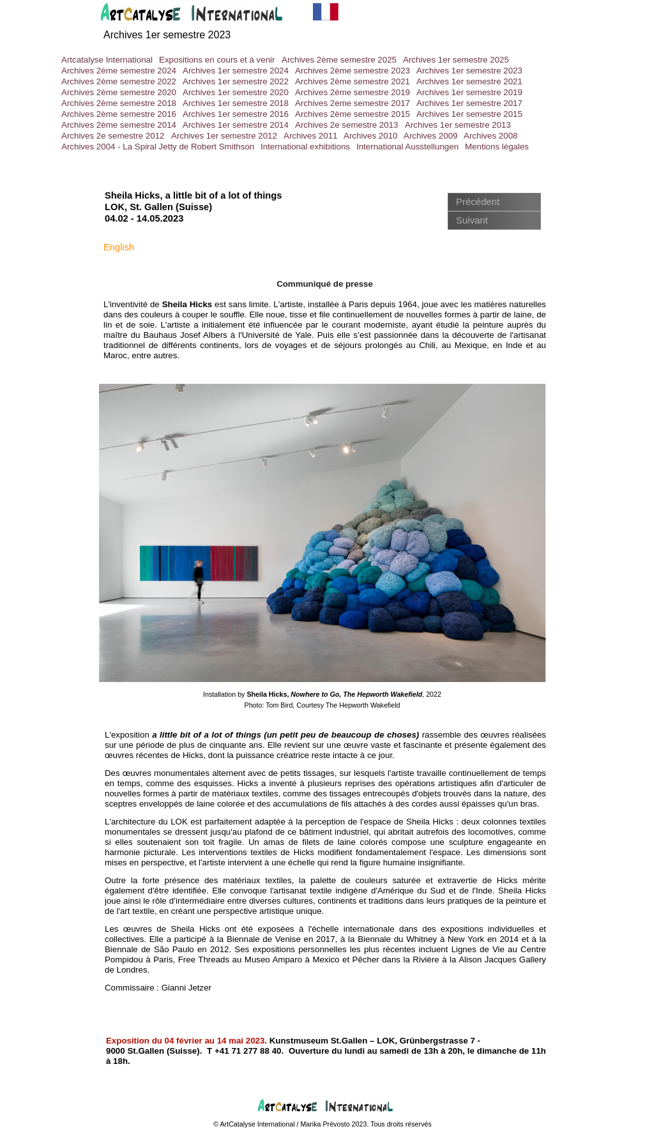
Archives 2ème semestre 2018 (118, 103)
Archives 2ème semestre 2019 (352, 92)
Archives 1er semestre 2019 (469, 92)
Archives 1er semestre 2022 (236, 81)
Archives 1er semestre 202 (164, 34)
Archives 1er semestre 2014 (236, 125)
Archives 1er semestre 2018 (236, 103)
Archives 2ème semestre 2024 (118, 70)
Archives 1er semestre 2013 (458, 125)
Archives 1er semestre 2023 (469, 70)
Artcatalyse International (107, 60)
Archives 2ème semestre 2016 (118, 114)
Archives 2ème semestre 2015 (352, 114)
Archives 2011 (310, 135)
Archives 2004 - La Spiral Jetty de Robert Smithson (157, 146)
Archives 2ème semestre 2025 (339, 60)
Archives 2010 (370, 135)
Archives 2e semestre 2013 (346, 125)
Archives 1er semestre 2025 (456, 60)
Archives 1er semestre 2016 (236, 114)
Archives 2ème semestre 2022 (118, 81)
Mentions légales (497, 146)
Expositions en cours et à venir (217, 60)
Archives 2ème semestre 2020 (118, 92)
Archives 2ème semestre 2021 (352, 81)
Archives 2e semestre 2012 (113, 135)
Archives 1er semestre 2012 (224, 135)
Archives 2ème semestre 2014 (118, 125)
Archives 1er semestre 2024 (236, 70)
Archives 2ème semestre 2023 (352, 70)
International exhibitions (305, 146)
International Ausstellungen (407, 146)
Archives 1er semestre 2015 (469, 114)
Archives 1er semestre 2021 (469, 81)
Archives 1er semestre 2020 (236, 92)
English (118, 247)
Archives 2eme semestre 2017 (352, 103)
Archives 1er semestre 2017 (469, 103)
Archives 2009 (430, 135)
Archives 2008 (490, 135)
